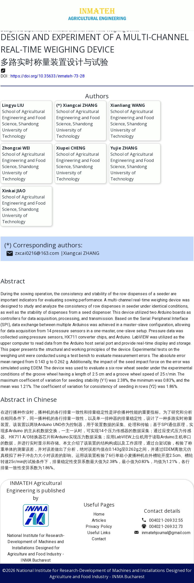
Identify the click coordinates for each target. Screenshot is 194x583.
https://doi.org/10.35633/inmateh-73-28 (48, 76)
